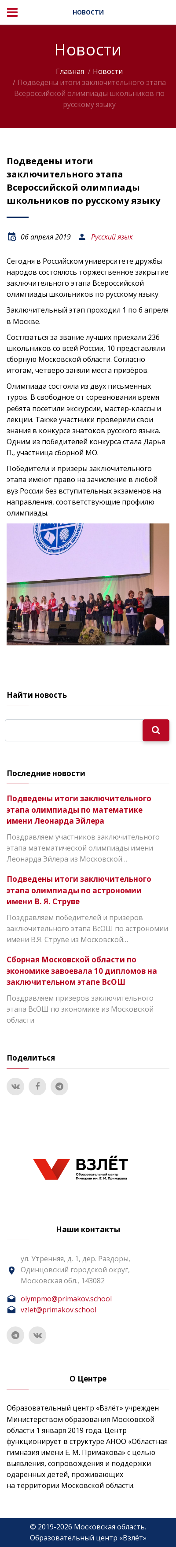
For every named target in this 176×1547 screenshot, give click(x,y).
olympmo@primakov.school (66, 1299)
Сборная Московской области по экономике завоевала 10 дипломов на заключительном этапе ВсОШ (82, 970)
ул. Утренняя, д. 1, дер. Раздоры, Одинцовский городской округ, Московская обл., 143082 (75, 1269)
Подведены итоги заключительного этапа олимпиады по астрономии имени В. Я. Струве (79, 890)
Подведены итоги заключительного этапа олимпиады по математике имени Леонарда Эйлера (79, 809)
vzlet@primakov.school (58, 1310)
